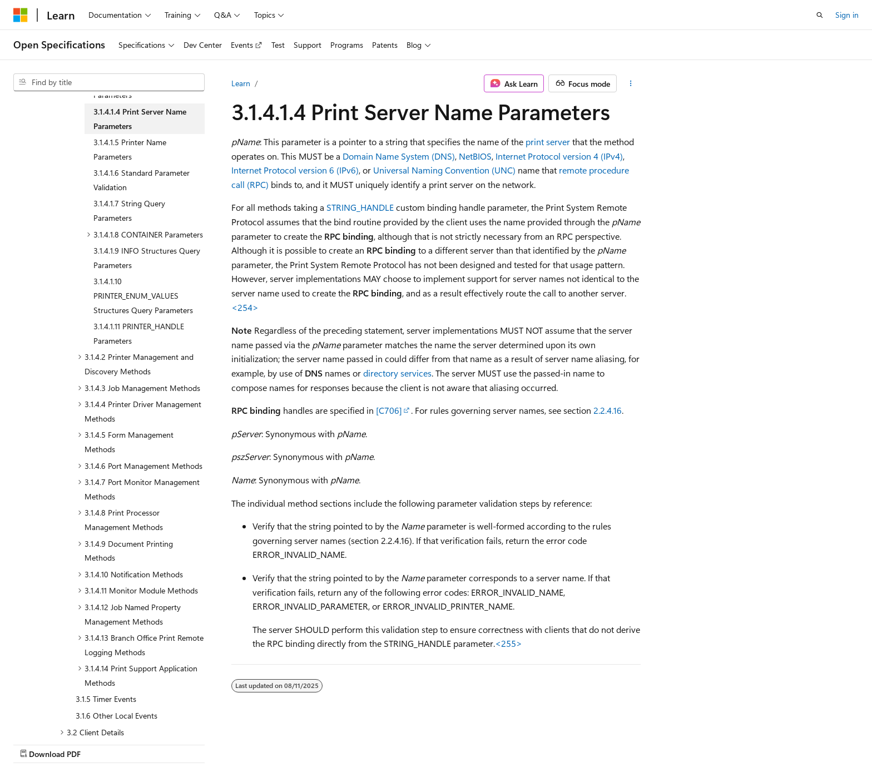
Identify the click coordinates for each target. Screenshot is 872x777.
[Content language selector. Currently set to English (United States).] (64, 742)
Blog (554, 742)
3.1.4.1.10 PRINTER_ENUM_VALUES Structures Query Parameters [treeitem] (143, 295)
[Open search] (820, 15)
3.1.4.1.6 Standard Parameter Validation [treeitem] (141, 179)
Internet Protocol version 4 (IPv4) (559, 156)
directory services (397, 373)
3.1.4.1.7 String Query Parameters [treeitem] (129, 210)
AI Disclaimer (439, 742)
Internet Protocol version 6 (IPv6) (295, 170)
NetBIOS (475, 156)
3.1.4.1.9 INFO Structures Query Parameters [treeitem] (146, 257)
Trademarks (756, 742)
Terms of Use (702, 742)
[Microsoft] (20, 15)
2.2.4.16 (607, 410)
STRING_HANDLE (360, 207)
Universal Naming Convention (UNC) (444, 170)
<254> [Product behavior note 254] (245, 307)
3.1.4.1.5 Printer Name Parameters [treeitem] (129, 149)
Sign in (847, 14)
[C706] (389, 410)
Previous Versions (504, 742)
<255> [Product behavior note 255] (508, 643)
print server (548, 141)
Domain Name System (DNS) (399, 156)
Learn (240, 83)
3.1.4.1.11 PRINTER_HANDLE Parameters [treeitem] (138, 333)
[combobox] (109, 82)
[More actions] (631, 83)
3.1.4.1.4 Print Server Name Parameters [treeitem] (139, 118)
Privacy (645, 742)
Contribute (601, 742)
